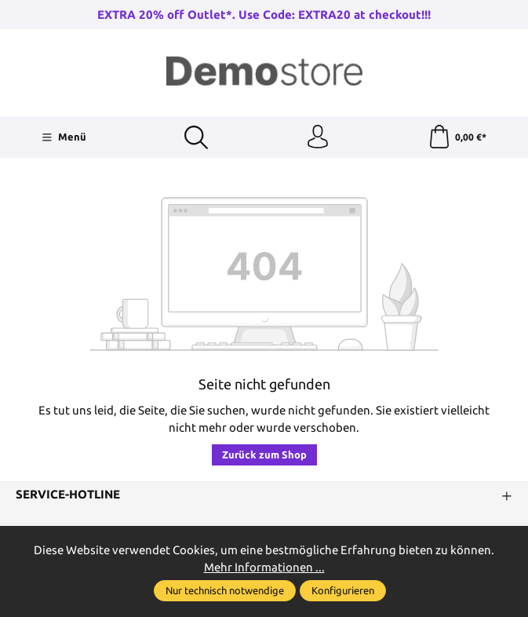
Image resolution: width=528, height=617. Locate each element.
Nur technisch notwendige (225, 590)
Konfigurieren (342, 590)
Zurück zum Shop (264, 454)
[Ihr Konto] (318, 137)
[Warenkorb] (457, 137)
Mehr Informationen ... (264, 567)
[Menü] (64, 137)
